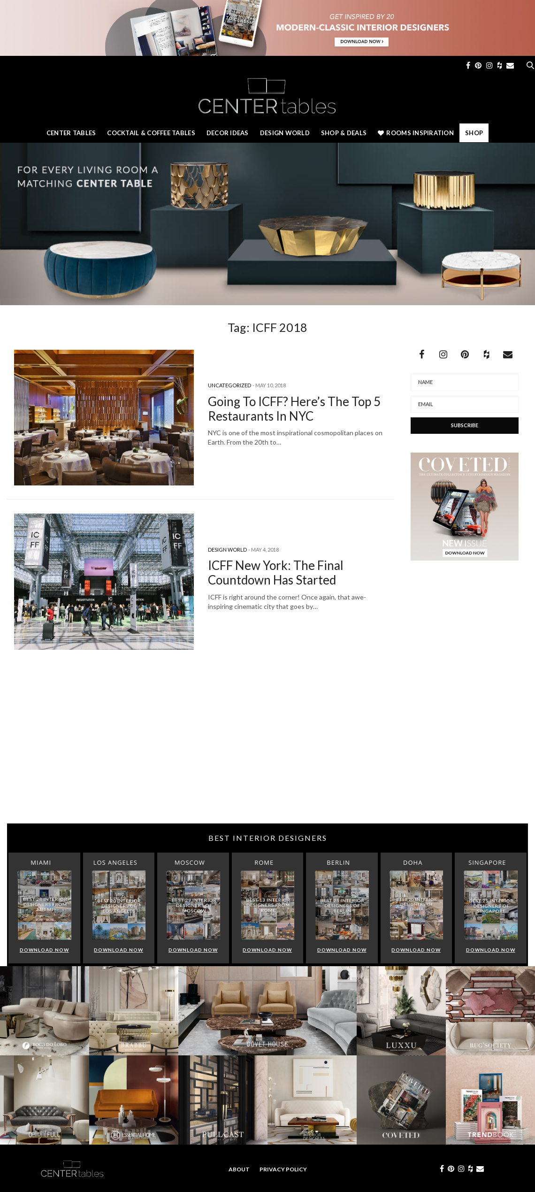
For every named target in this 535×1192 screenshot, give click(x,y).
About (239, 1169)
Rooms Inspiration (416, 133)
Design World (285, 133)
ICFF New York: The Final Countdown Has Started (276, 572)
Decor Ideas (227, 133)
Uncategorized (229, 385)
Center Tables (71, 133)
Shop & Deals (344, 133)
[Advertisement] (267, 748)
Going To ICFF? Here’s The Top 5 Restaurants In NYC (294, 408)
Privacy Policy (283, 1169)
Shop (474, 133)
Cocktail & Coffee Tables (151, 133)
